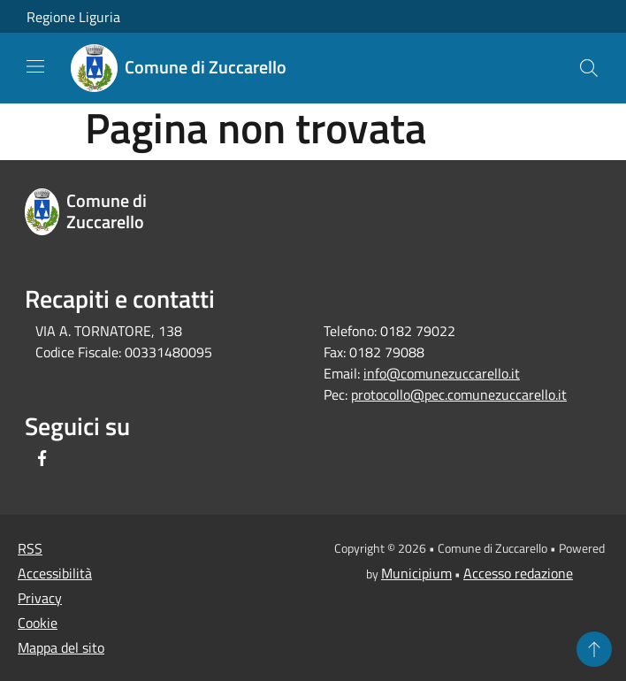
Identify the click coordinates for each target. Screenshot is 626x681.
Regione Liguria (73, 16)
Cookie (37, 622)
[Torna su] (594, 649)
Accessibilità (55, 573)
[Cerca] (588, 68)
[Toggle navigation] (35, 66)
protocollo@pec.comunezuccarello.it (459, 394)
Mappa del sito (61, 647)
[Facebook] (42, 459)
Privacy (40, 597)
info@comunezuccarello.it (441, 373)
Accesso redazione (518, 573)
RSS (30, 548)
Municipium (416, 573)
